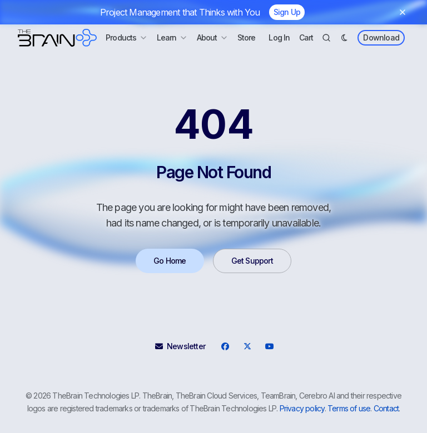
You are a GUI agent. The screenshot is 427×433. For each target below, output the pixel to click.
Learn (172, 37)
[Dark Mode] (344, 38)
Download (381, 37)
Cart (306, 37)
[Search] (326, 38)
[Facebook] (225, 346)
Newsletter (180, 346)
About (213, 37)
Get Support (252, 260)
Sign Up (287, 12)
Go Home (169, 260)
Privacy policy (302, 408)
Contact (386, 408)
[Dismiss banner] (402, 12)
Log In (279, 37)
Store (246, 37)
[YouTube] (270, 346)
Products (127, 37)
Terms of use (348, 408)
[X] (247, 346)
